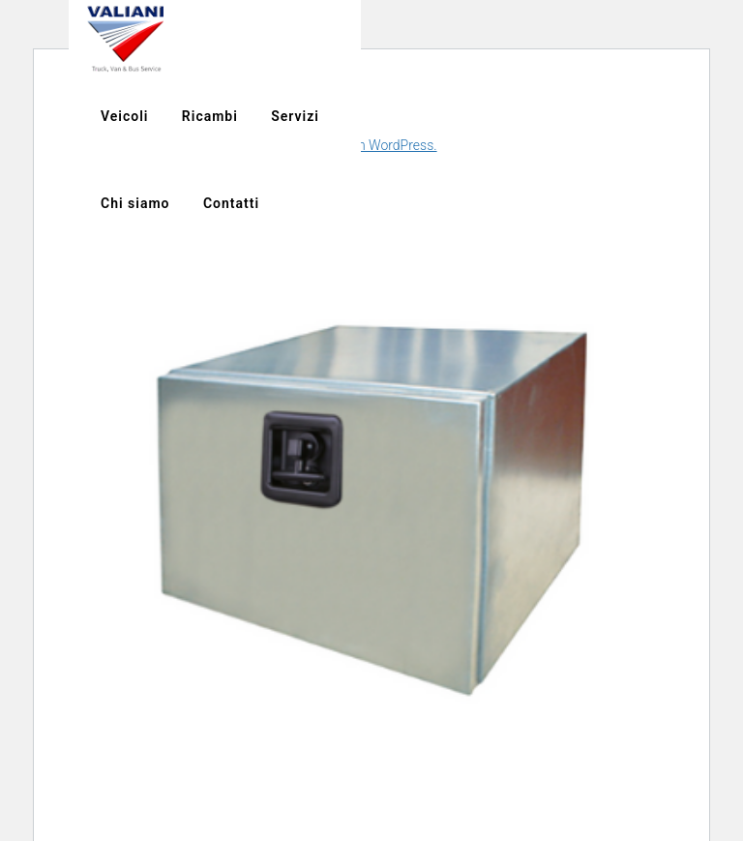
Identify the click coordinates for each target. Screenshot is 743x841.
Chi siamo (656, 38)
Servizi (564, 38)
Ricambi (478, 38)
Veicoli (393, 38)
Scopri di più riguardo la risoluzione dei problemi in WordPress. (253, 145)
